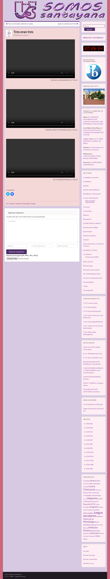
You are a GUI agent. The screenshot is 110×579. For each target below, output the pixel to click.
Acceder (86, 551)
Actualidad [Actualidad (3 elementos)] (86, 481)
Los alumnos (25, 35)
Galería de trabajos (89, 235)
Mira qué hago (88, 266)
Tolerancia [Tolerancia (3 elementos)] (92, 536)
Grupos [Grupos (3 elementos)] (100, 507)
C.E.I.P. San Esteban (89, 307)
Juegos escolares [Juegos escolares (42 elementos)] (93, 514)
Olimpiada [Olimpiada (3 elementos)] (93, 525)
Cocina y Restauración (90, 198)
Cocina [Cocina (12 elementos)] (91, 486)
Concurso (86, 207)
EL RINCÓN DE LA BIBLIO (92, 223)
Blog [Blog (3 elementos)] (98, 483)
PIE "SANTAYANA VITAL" (92, 274)
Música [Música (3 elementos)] (97, 522)
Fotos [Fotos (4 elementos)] (98, 504)
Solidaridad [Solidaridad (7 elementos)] (94, 533)
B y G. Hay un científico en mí (92, 358)
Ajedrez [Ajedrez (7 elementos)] (93, 481)
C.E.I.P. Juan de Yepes (90, 303)
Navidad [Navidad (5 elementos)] (86, 525)
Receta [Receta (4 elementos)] (85, 528)
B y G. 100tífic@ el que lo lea (92, 353)
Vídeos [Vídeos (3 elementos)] (85, 539)
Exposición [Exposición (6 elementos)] (87, 504)
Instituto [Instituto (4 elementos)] (96, 510)
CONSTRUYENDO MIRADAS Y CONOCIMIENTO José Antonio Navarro (93, 370)
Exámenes (18, 204)
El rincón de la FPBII (92, 257)
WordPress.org (88, 563)
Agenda (86, 186)
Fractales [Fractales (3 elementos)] (86, 507)
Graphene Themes (20, 576)
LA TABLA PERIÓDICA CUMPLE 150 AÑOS (93, 141)
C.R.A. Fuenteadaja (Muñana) (92, 322)
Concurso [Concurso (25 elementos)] (89, 489)
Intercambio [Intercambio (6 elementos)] (88, 513)
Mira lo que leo (88, 262)
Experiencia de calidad (90, 227)
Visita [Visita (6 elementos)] (97, 536)
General (86, 240)
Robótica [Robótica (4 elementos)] (86, 533)
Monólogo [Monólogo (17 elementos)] (89, 521)
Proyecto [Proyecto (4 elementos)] (99, 525)
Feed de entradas (89, 555)
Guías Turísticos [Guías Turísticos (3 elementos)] (88, 510)
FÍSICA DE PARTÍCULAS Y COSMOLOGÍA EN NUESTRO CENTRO (93, 132)
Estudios (12, 204)
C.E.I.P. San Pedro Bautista (92, 311)
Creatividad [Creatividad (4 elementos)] (87, 495)
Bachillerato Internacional (91, 194)
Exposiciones (87, 231)
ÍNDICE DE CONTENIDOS (93, 38)
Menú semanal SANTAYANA (90, 201)
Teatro (85, 286)
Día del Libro (87, 219)
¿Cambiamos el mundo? (91, 177)
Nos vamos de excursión (91, 270)
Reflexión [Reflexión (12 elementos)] (93, 527)
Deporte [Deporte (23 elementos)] (92, 498)
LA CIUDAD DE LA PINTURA (93, 404)
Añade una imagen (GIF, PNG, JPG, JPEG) (22, 255)
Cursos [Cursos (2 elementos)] (85, 498)
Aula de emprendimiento (91, 190)
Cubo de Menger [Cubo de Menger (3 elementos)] (96, 495)
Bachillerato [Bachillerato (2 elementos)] (86, 483)
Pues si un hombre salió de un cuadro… (21, 24)
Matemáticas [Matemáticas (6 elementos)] (88, 519)
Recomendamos (88, 282)
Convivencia (87, 211)
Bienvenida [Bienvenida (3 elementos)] (93, 483)
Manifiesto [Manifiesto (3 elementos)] (99, 516)
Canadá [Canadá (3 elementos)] (85, 487)
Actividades (87, 181)
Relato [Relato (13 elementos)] (86, 530)
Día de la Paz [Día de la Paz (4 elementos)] (92, 501)
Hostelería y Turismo (90, 250)
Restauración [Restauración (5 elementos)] (95, 531)
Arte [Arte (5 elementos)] (98, 481)
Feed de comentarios (90, 559)
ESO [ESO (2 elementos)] (97, 501)
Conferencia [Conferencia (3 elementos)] (95, 493)
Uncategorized (88, 290)
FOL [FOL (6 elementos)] (93, 504)
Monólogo (26, 204)
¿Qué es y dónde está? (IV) (67, 24)
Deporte (86, 215)
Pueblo (33, 204)
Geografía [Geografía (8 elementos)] (93, 507)
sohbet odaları (88, 139)
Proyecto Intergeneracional (92, 278)
